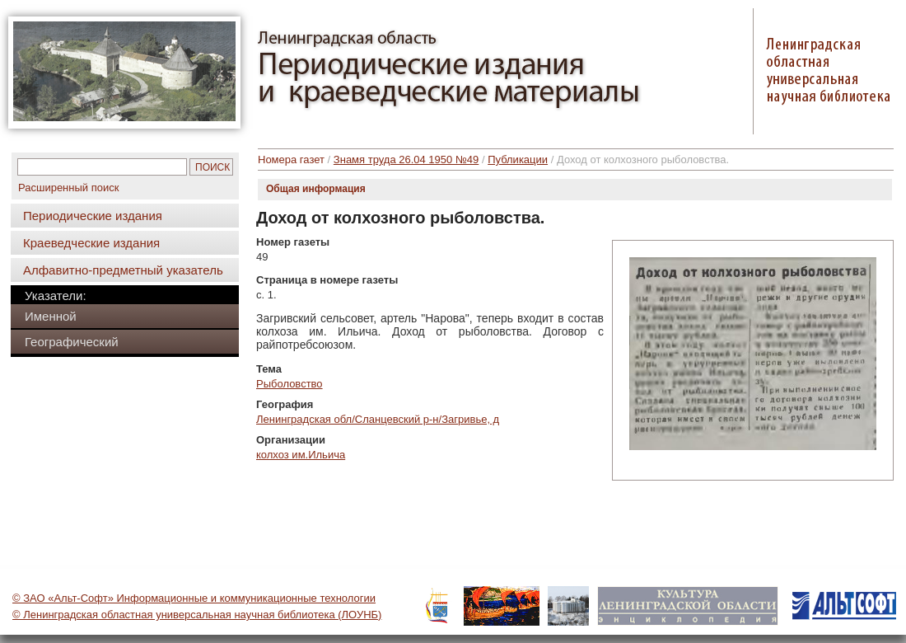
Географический (72, 342)
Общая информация (316, 189)
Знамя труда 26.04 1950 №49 (406, 159)
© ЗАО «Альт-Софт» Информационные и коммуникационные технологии (194, 598)
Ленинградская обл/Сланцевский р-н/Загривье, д (377, 419)
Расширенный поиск (68, 187)
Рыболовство (289, 384)
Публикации (518, 159)
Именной (51, 316)
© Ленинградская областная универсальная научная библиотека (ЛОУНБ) (196, 614)
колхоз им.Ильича (300, 454)
